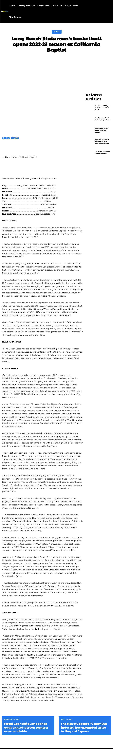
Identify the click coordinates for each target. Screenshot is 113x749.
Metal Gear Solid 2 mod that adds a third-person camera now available (26, 727)
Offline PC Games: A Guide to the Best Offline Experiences (102, 136)
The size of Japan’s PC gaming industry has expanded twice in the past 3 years (84, 727)
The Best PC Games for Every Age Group (102, 147)
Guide (57, 32)
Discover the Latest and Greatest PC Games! (101, 125)
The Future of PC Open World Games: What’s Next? (102, 103)
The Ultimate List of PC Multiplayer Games (103, 114)
